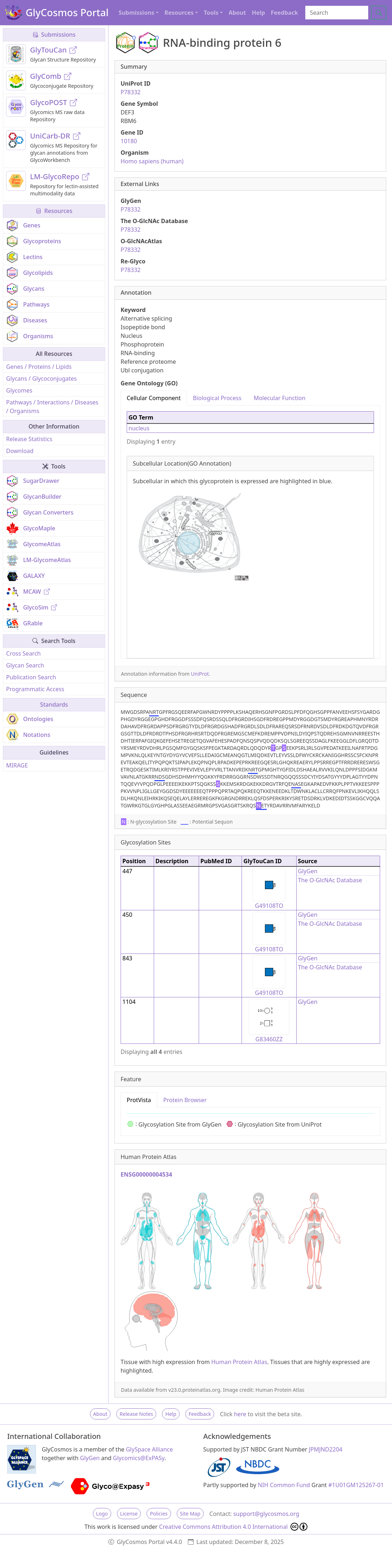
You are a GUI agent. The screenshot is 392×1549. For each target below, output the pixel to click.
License (129, 1513)
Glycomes (19, 390)
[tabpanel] (250, 532)
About (237, 13)
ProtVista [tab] (139, 1100)
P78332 (130, 92)
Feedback (284, 13)
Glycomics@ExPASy (139, 1458)
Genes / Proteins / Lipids (39, 367)
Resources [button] (179, 13)
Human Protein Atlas (239, 1362)
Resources (54, 211)
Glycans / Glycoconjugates (41, 378)
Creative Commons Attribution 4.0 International (233, 1527)
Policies (158, 1513)
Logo (102, 1513)
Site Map (190, 1513)
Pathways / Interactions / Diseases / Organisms (52, 406)
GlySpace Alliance (149, 1449)
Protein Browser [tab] (185, 1100)
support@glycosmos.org (266, 1514)
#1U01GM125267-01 (356, 1485)
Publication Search (31, 677)
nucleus (139, 428)
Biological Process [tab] (217, 398)
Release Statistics (29, 439)
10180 (129, 141)
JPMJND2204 (325, 1449)
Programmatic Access (35, 689)
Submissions (54, 35)
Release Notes (136, 1413)
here (240, 1414)
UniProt (200, 673)
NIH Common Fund (284, 1485)
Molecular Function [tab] (280, 398)
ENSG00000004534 (146, 1174)
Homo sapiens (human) (152, 161)
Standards (54, 704)
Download (19, 451)
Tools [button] (211, 13)
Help (258, 13)
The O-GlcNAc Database (330, 880)
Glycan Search (25, 665)
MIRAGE (17, 765)
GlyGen (308, 871)
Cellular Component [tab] (154, 398)
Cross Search (23, 653)
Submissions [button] (136, 13)
